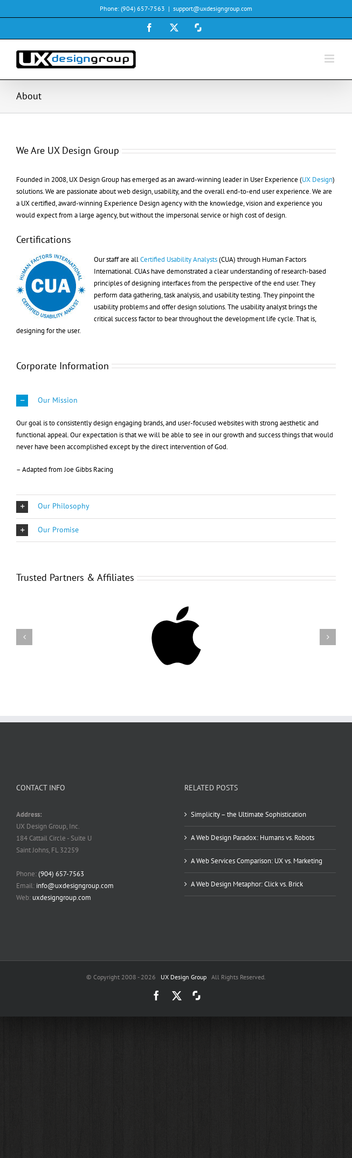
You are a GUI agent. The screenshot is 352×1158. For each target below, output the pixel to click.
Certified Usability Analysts (178, 259)
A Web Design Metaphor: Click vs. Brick (247, 884)
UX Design (317, 179)
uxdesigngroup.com (61, 897)
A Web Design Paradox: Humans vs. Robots (252, 837)
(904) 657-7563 (61, 873)
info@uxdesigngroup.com (75, 885)
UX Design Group (183, 977)
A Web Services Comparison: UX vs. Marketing (256, 860)
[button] (176, 400)
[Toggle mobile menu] (330, 58)
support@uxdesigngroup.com (212, 8)
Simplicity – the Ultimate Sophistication (248, 814)
